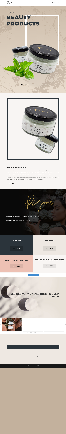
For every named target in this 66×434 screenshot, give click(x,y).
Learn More (12, 183)
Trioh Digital (38, 365)
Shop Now (16, 248)
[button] (27, 332)
